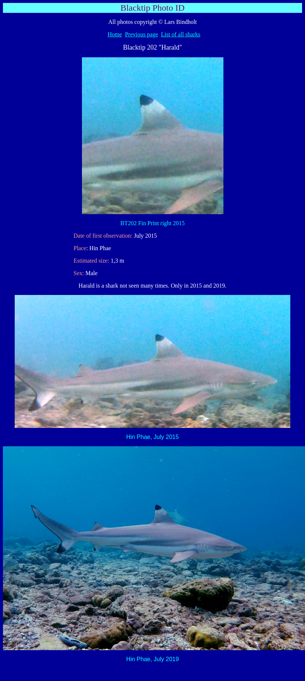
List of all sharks (180, 34)
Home (115, 34)
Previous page (141, 34)
